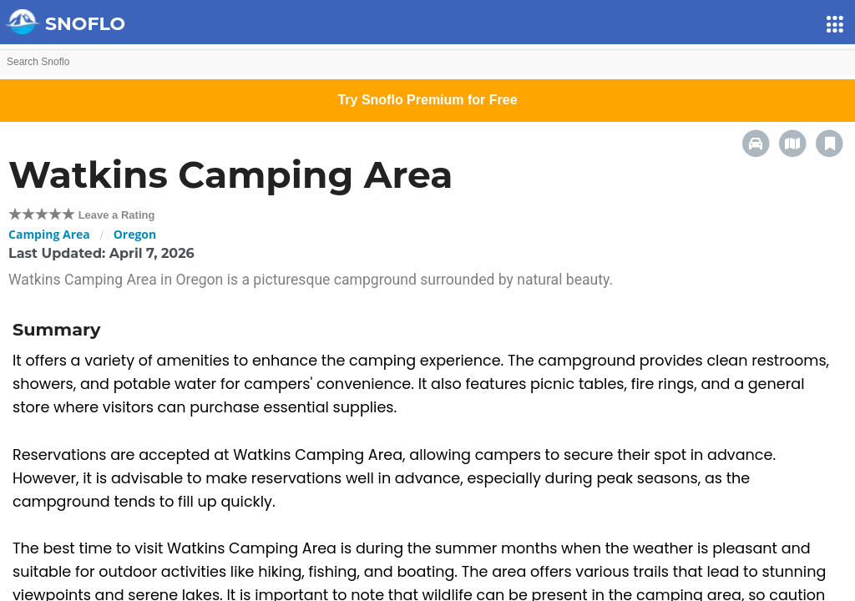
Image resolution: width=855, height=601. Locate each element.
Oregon (135, 234)
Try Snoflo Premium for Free (427, 100)
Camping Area (49, 234)
